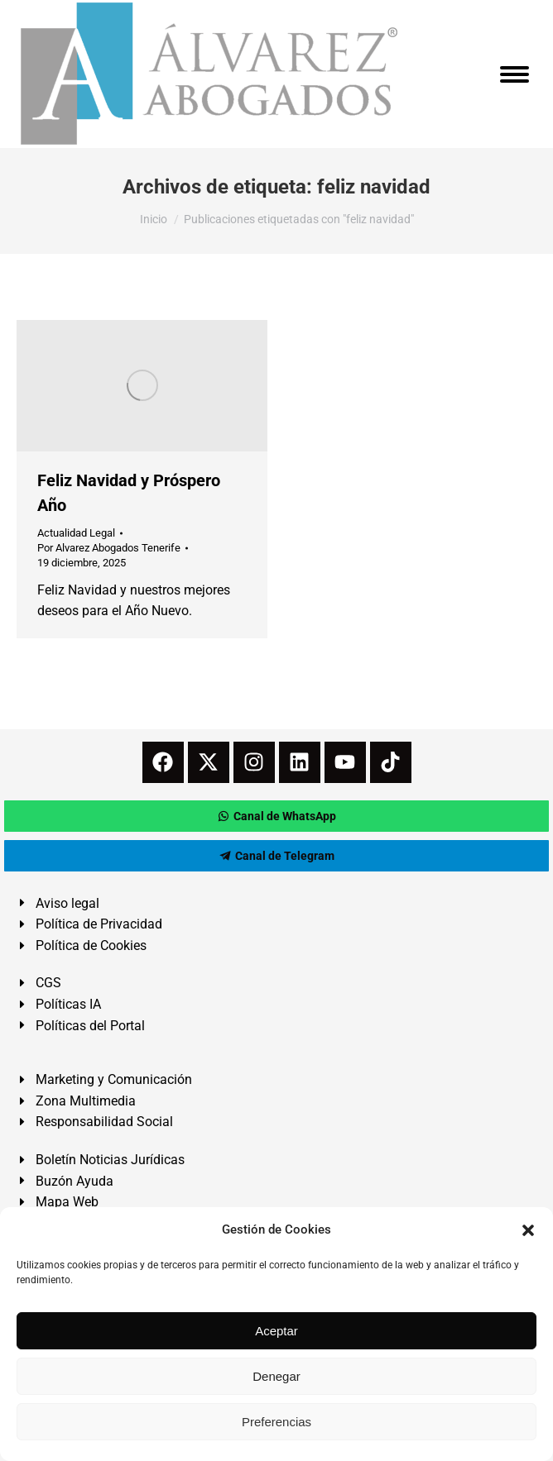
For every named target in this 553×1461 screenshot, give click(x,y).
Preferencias (276, 1422)
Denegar (276, 1376)
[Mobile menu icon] (514, 74)
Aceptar (276, 1331)
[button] (528, 1230)
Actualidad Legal (76, 533)
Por (108, 548)
